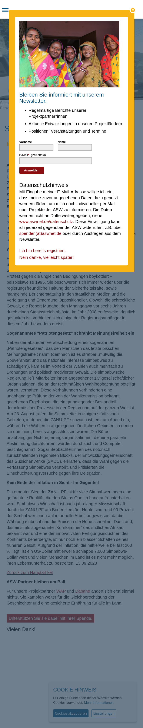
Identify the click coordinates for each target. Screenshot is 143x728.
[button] (5, 10)
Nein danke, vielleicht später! (46, 257)
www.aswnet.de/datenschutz (46, 221)
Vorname (25, 142)
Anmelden (32, 170)
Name (62, 142)
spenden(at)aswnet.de (40, 233)
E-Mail (32, 155)
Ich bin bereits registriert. (42, 250)
